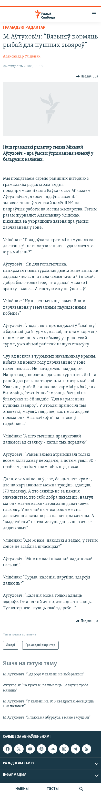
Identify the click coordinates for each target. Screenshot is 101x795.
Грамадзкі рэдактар (24, 27)
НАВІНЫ (22, 789)
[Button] (87, 76)
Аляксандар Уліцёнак (21, 56)
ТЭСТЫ (53, 789)
